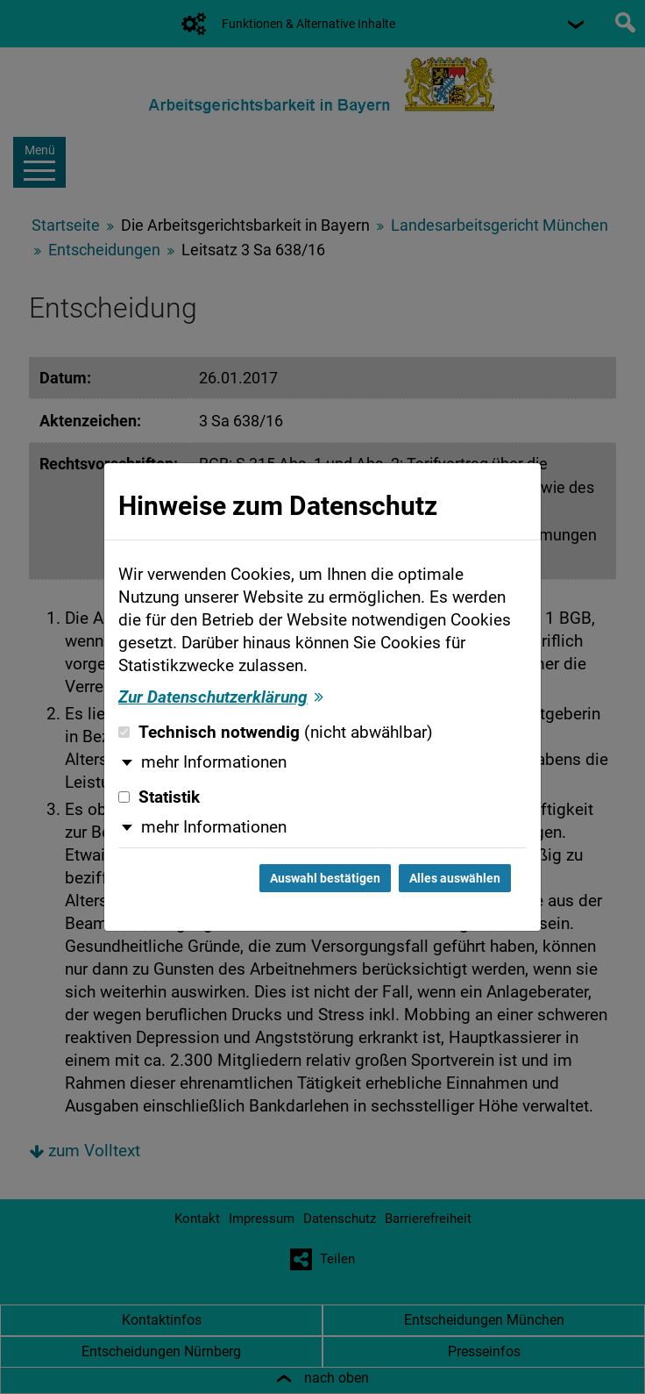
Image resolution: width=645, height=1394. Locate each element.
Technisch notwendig (275, 732)
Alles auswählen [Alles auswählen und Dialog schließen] (454, 878)
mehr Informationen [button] (214, 762)
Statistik (159, 797)
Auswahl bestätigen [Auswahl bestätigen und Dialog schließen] (325, 878)
